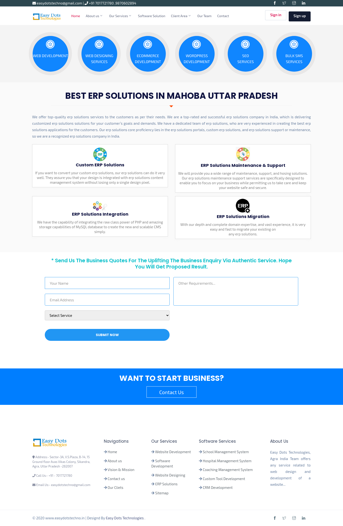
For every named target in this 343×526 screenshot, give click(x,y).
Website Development (173, 452)
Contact (223, 16)
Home (75, 16)
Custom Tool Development (224, 478)
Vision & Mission (121, 469)
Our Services (120, 16)
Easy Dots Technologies (125, 518)
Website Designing (170, 475)
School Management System (226, 452)
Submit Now (107, 334)
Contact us (116, 478)
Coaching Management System (228, 469)
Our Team (204, 16)
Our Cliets (115, 487)
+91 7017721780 (100, 3)
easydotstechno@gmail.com (57, 3)
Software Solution (151, 16)
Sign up (299, 16)
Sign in (275, 16)
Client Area (180, 16)
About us (94, 16)
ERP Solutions (166, 484)
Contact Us (171, 392)
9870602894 (126, 3)
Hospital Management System (227, 461)
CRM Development (217, 487)
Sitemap (162, 493)
